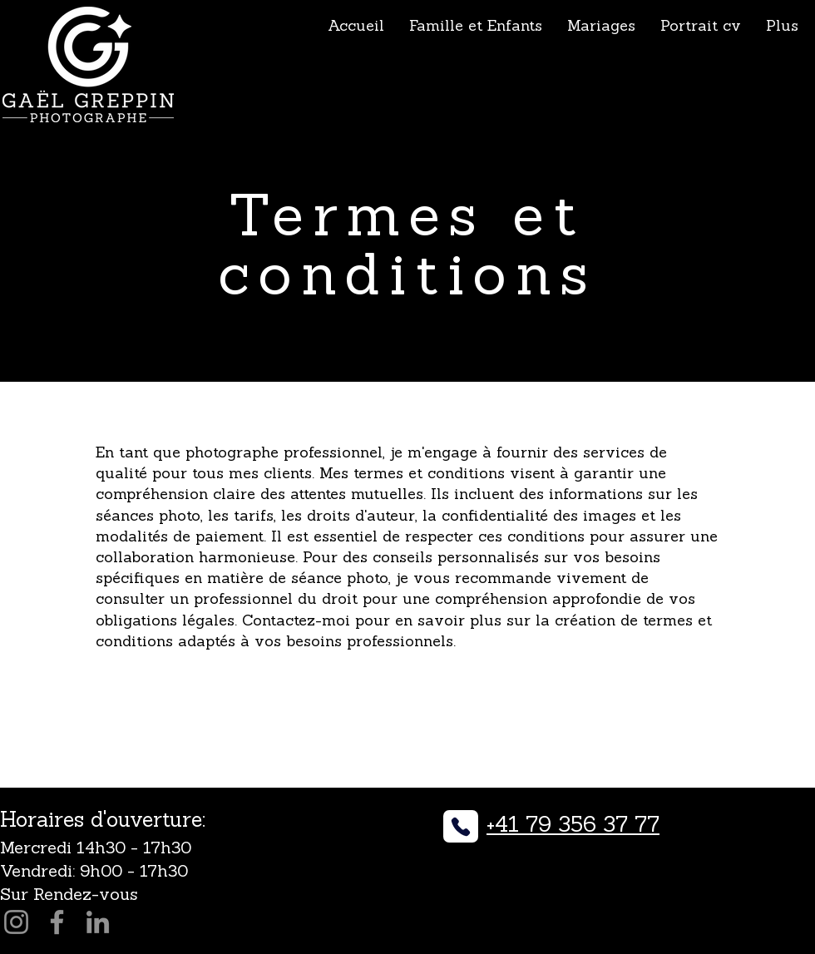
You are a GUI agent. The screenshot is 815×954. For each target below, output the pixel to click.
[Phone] (460, 826)
